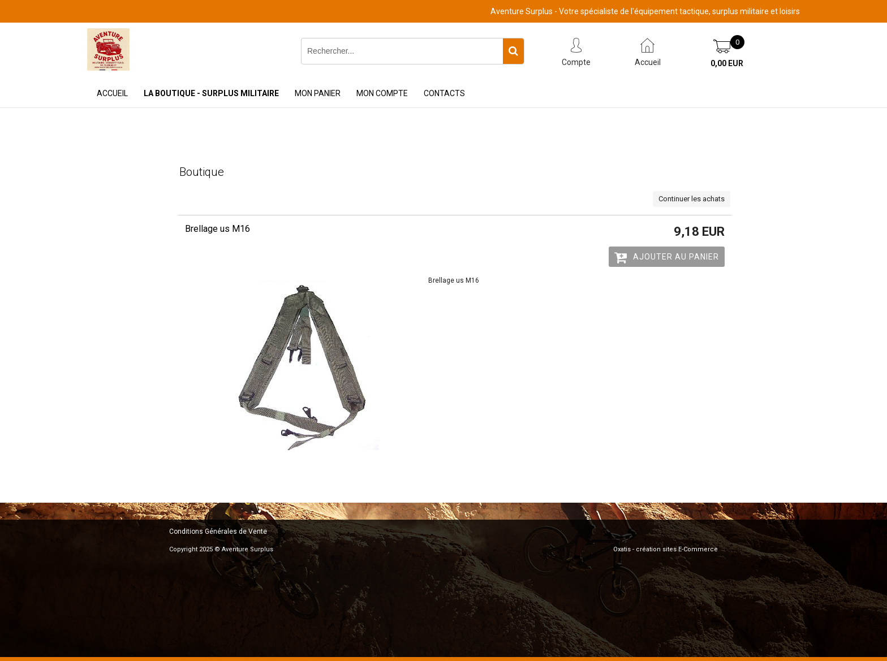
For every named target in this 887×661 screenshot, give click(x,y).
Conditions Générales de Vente (218, 531)
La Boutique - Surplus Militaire (211, 93)
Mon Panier (318, 93)
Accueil (112, 93)
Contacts (444, 93)
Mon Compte (382, 93)
